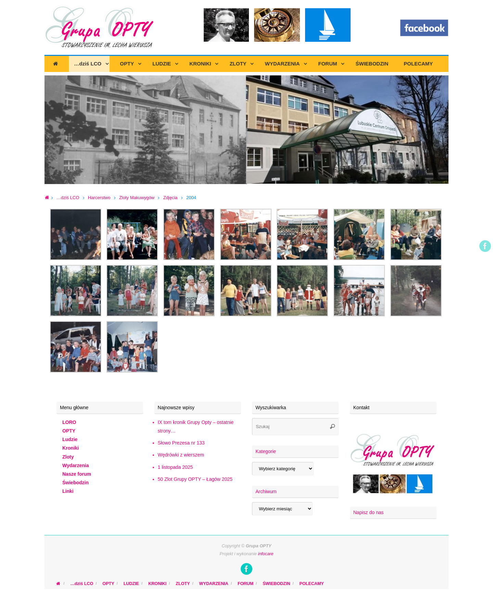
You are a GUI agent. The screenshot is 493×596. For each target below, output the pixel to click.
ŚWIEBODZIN (276, 583)
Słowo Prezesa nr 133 (181, 443)
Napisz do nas (368, 512)
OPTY (68, 431)
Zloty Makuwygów (136, 197)
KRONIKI (157, 583)
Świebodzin (75, 482)
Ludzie (69, 439)
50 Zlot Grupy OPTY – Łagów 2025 (195, 479)
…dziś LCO (67, 197)
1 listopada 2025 (175, 467)
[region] (246, 129)
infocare (266, 553)
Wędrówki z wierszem (181, 455)
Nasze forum (76, 474)
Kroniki (70, 448)
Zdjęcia (170, 197)
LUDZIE (131, 583)
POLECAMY (312, 583)
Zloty (68, 457)
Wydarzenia (75, 465)
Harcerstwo (99, 197)
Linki (68, 491)
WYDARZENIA (213, 583)
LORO (69, 422)
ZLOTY (183, 583)
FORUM (245, 583)
